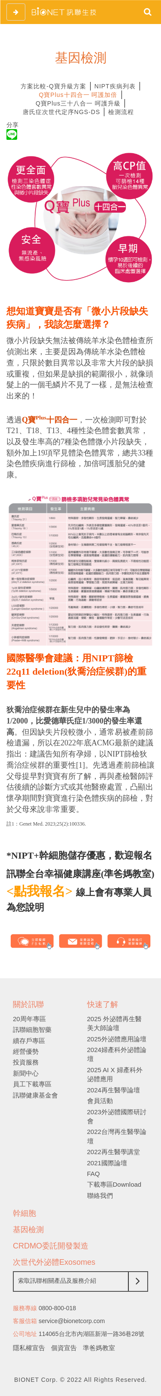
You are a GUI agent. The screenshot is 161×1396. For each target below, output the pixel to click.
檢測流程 (121, 112)
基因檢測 (28, 1229)
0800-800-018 (57, 1308)
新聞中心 (26, 1073)
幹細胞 (24, 1213)
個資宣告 (64, 1347)
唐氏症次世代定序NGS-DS (61, 112)
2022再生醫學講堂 (113, 1151)
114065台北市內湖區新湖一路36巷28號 (91, 1333)
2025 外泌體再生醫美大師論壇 (114, 1023)
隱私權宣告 (29, 1347)
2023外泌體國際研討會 (116, 1116)
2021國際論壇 (107, 1163)
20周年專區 (29, 1018)
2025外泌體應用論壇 (116, 1039)
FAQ (93, 1173)
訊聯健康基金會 (35, 1095)
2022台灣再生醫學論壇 (116, 1136)
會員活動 (100, 1100)
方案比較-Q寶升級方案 (53, 86)
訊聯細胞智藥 (32, 1029)
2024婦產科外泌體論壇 (116, 1054)
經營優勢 (26, 1051)
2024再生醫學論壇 (113, 1090)
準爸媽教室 (99, 1347)
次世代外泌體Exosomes (54, 1262)
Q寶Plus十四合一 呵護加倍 (78, 94)
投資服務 (26, 1062)
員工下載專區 (32, 1084)
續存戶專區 (29, 1040)
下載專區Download (114, 1184)
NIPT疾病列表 (115, 86)
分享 (12, 124)
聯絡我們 (100, 1195)
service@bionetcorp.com (72, 1321)
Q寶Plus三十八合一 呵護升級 (78, 103)
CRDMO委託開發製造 (50, 1246)
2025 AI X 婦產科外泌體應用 (115, 1074)
